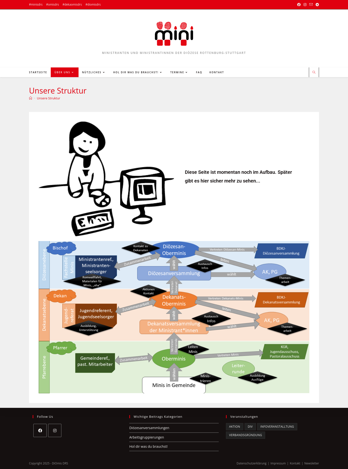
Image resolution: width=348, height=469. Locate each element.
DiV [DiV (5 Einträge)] (250, 427)
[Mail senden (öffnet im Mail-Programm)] (311, 4)
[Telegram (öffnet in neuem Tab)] (316, 4)
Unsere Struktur (48, 98)
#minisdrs (36, 4)
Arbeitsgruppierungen (146, 437)
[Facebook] (40, 430)
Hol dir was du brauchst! (148, 446)
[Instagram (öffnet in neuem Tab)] (305, 4)
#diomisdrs (93, 4)
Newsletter (311, 463)
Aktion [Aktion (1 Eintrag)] (234, 427)
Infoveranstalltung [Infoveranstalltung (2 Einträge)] (277, 427)
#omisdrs (52, 4)
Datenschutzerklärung (252, 463)
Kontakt (295, 463)
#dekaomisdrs (72, 4)
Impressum (278, 463)
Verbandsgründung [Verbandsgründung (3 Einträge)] (245, 435)
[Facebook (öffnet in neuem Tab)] (299, 4)
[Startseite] (30, 98)
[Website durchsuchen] (314, 72)
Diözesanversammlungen (149, 427)
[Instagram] (54, 430)
